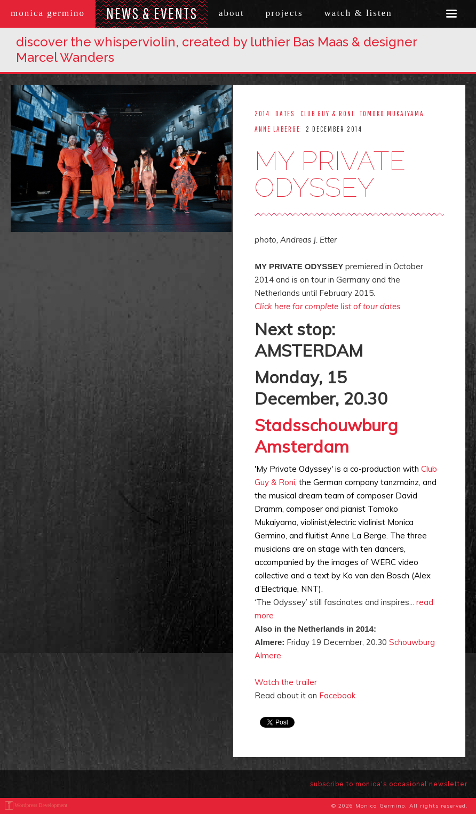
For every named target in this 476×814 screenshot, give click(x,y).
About (231, 13)
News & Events (151, 13)
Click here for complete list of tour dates (327, 306)
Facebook (337, 695)
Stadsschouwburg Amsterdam (326, 435)
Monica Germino (48, 13)
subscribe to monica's (388, 784)
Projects (284, 13)
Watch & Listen (358, 13)
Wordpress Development (40, 805)
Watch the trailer (286, 682)
